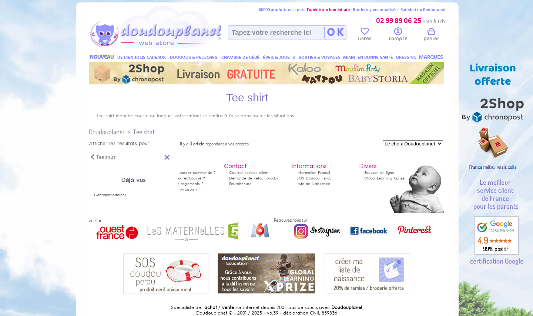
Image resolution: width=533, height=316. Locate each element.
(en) (122, 195)
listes (365, 35)
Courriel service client (248, 173)
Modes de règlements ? (182, 184)
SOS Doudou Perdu (314, 178)
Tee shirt (144, 132)
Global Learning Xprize (384, 178)
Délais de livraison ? (179, 189)
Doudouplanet (106, 132)
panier (431, 35)
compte (398, 35)
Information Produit (313, 173)
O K (335, 32)
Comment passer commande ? (188, 173)
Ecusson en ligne (379, 173)
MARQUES (431, 57)
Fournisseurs (240, 184)
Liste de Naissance (313, 184)
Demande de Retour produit (254, 178)
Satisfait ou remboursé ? (183, 178)
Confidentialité (106, 195)
